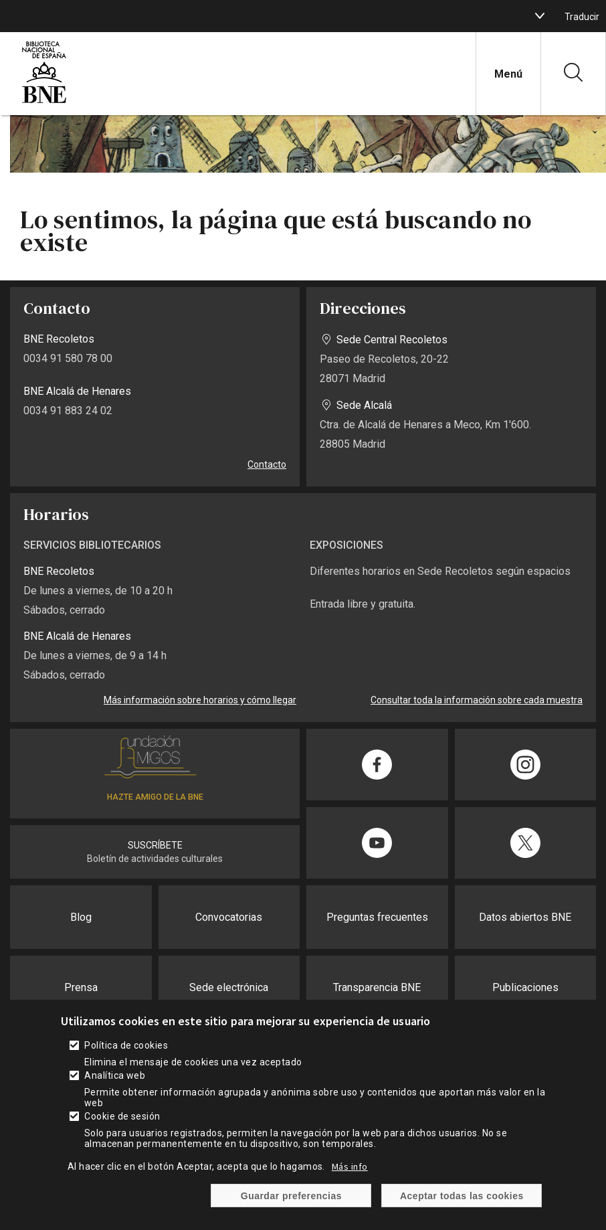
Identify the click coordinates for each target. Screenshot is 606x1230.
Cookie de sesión (122, 1125)
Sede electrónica (228, 987)
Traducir (582, 16)
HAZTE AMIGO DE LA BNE (155, 797)
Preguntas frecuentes (377, 917)
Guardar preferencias (291, 1204)
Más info (350, 1176)
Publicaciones (525, 987)
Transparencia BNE (377, 987)
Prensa (81, 987)
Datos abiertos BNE (525, 917)
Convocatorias (228, 917)
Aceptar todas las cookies (462, 1204)
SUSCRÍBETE (155, 845)
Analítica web (114, 1084)
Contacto (266, 464)
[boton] (539, 16)
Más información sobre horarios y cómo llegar (200, 700)
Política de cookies (126, 1054)
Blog (81, 917)
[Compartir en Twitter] (526, 843)
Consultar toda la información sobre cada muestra (477, 700)
